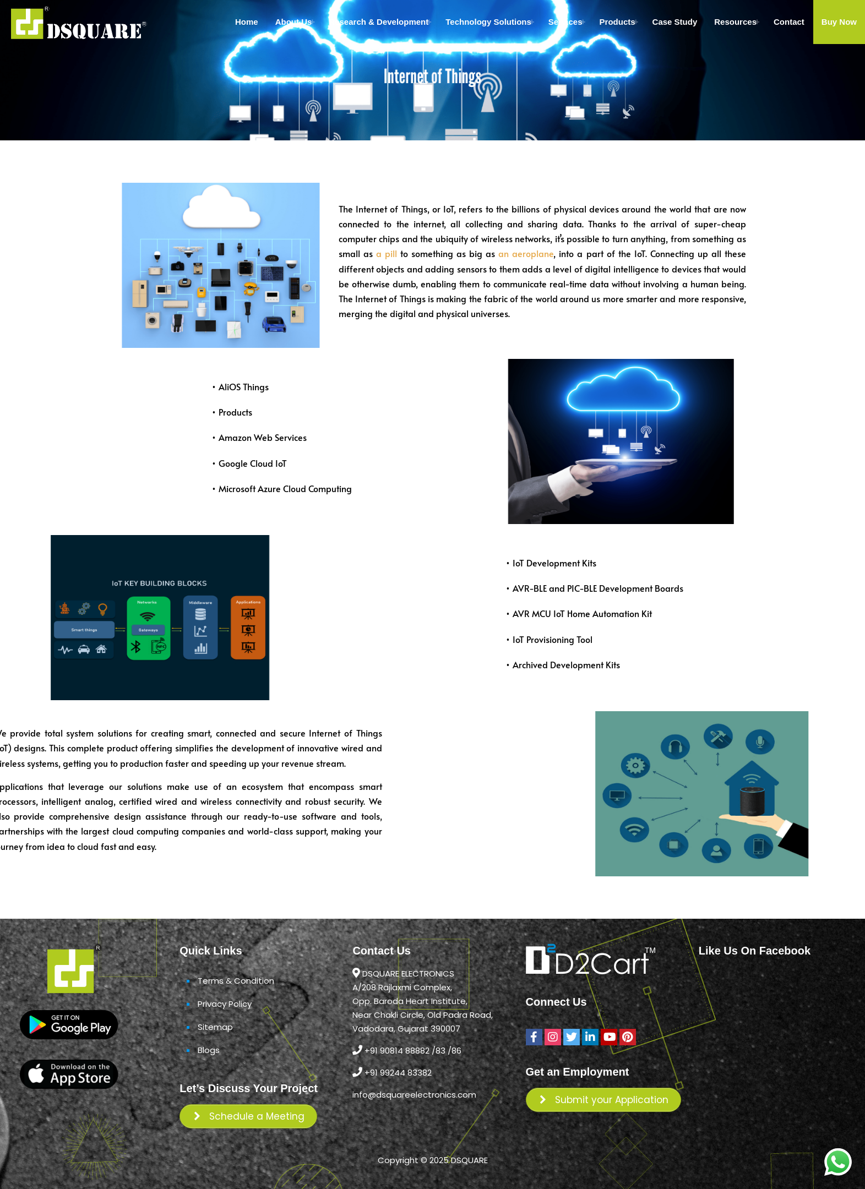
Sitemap (215, 1027)
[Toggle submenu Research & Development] (428, 22)
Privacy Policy (225, 1004)
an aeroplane (544, 253)
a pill (406, 253)
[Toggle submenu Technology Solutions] (531, 22)
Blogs (209, 1050)
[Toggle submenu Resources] (757, 22)
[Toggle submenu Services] (583, 22)
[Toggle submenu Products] (635, 22)
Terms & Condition (236, 980)
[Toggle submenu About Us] (312, 22)
